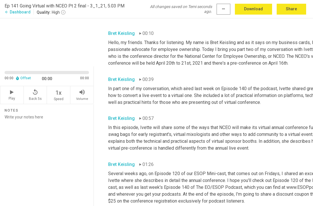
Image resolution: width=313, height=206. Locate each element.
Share (291, 9)
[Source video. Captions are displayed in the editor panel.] (47, 41)
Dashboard (18, 12)
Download (253, 9)
